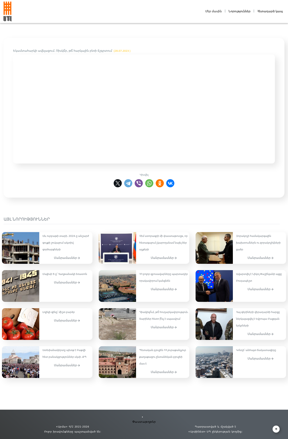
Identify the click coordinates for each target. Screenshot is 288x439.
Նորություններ (239, 11)
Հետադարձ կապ (270, 11)
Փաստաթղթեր (144, 422)
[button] (276, 429)
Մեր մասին (213, 11)
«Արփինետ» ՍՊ (199, 431)
